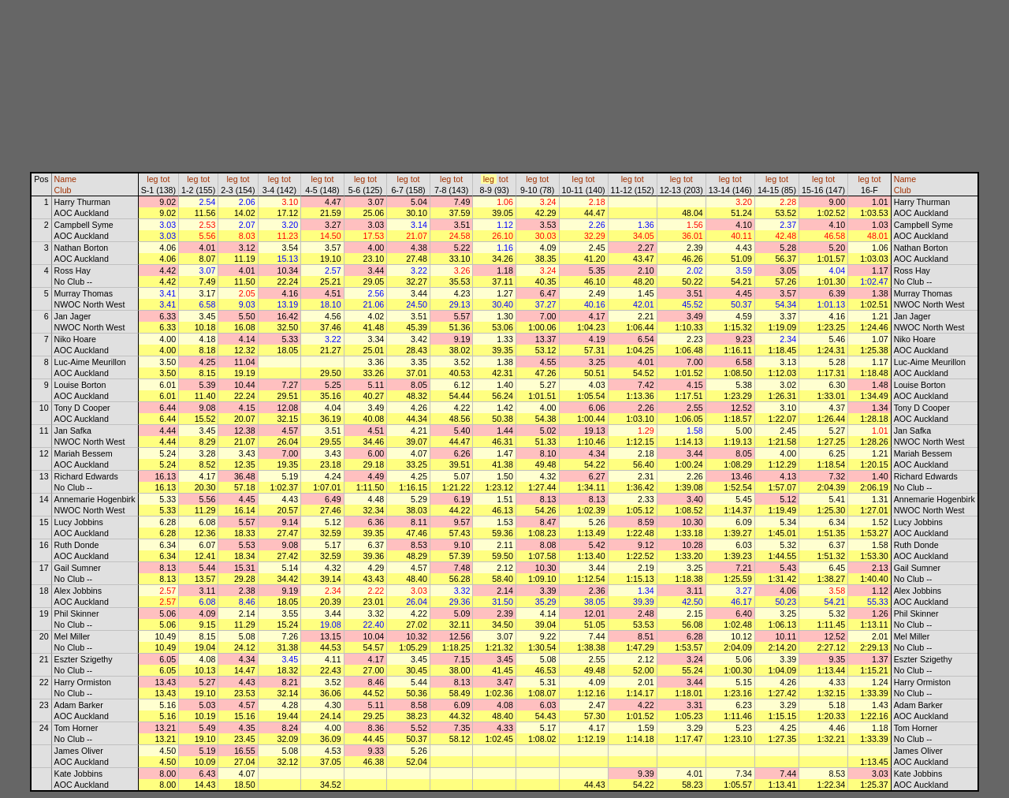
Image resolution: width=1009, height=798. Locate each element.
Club (63, 190)
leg (152, 179)
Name (65, 179)
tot (165, 179)
